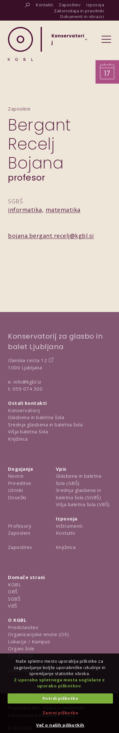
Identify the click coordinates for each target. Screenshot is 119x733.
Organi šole (21, 648)
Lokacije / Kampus (29, 641)
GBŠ (13, 591)
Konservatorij (24, 410)
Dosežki (17, 497)
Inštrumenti (69, 526)
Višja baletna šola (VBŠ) (83, 504)
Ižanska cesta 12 (27, 360)
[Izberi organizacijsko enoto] (67, 41)
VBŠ (12, 605)
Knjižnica (18, 439)
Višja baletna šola (28, 431)
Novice (16, 476)
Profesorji (19, 526)
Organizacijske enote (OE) (38, 634)
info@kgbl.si (27, 382)
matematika (63, 210)
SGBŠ (14, 599)
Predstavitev (23, 627)
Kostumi (65, 533)
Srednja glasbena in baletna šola (45, 424)
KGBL (14, 584)
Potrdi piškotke (60, 698)
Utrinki (15, 490)
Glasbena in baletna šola (36, 417)
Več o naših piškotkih (60, 725)
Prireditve (19, 483)
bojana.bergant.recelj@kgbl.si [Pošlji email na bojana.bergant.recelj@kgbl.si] (51, 235)
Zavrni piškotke (60, 713)
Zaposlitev (20, 547)
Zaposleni (19, 533)
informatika (25, 210)
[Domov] (20, 44)
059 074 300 (28, 389)
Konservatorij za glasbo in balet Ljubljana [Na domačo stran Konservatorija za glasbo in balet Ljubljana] (55, 341)
